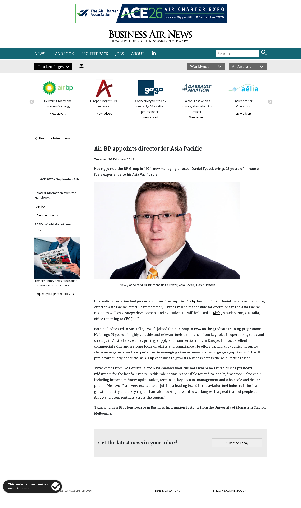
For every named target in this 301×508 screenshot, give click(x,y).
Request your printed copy (54, 294)
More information (18, 488)
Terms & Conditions (167, 491)
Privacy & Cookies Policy (229, 491)
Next (270, 101)
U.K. (39, 230)
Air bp (40, 206)
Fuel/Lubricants (47, 215)
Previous (31, 101)
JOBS (119, 53)
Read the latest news (52, 138)
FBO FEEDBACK (94, 53)
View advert (58, 113)
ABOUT (137, 53)
